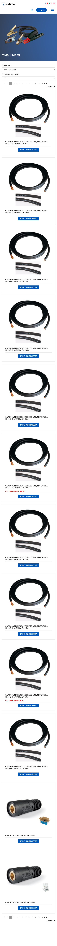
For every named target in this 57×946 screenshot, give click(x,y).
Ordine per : (6, 65)
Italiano (50, 3)
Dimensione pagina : (10, 74)
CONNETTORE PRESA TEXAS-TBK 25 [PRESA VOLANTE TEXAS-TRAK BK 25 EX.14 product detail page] (20, 835)
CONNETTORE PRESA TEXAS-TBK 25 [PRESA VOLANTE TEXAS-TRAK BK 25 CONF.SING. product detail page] (20, 902)
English (54, 3)
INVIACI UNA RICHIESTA (28, 150)
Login (43, 10)
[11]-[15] (44, 83)
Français (47, 3)
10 (35, 83)
